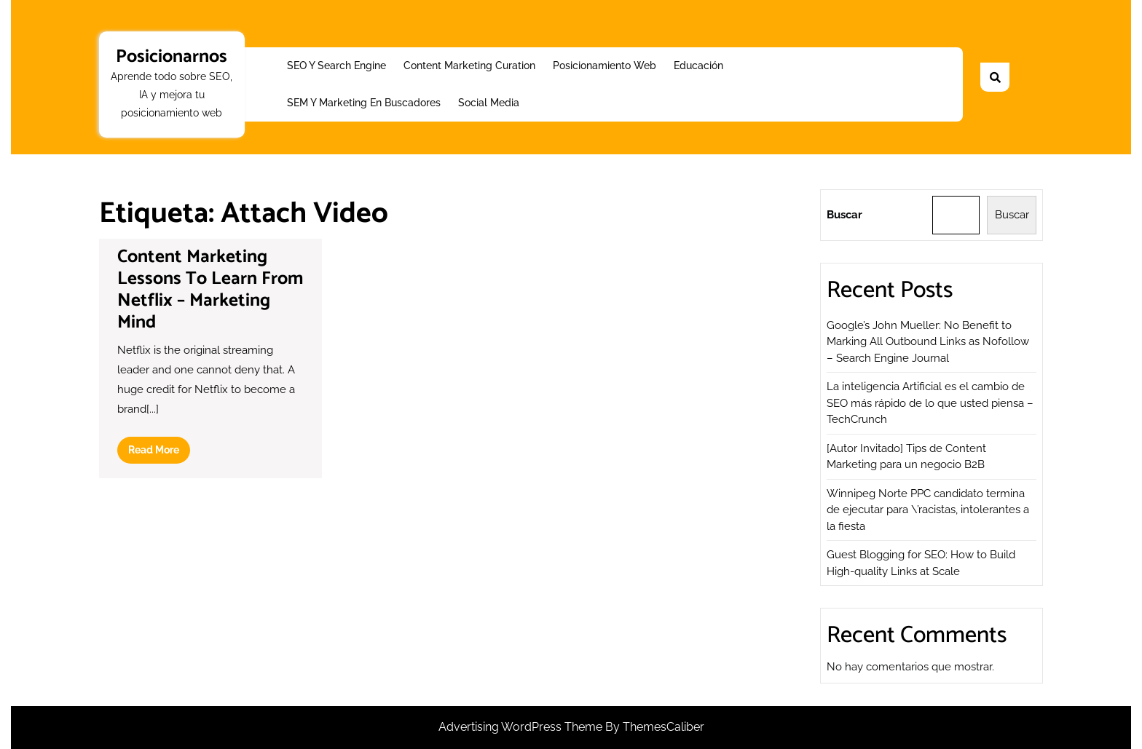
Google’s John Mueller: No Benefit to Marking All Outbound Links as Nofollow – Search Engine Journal (928, 342)
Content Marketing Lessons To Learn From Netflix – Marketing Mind (210, 290)
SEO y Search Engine (336, 65)
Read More (159, 453)
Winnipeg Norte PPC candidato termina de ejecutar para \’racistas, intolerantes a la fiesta (928, 510)
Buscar (844, 214)
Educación (698, 65)
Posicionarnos (171, 56)
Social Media (488, 102)
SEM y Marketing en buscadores (364, 102)
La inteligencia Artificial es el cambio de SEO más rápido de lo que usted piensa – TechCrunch (930, 403)
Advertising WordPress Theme (521, 727)
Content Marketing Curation (469, 65)
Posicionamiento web (604, 65)
